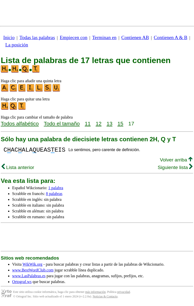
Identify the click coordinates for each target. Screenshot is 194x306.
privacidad (123, 293)
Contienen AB (135, 37)
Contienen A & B (170, 37)
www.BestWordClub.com (33, 271)
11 (88, 123)
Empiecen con (73, 37)
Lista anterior (18, 169)
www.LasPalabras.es (28, 277)
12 (99, 123)
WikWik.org (32, 266)
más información (95, 293)
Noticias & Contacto (105, 298)
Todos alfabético (20, 123)
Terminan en (104, 37)
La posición (16, 44)
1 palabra (55, 189)
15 (120, 123)
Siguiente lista (175, 169)
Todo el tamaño (62, 123)
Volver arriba (176, 161)
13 (109, 123)
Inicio (9, 37)
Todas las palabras (37, 37)
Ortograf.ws (22, 283)
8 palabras (54, 195)
